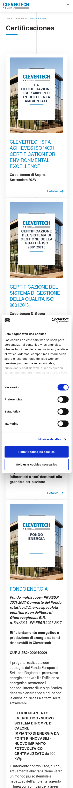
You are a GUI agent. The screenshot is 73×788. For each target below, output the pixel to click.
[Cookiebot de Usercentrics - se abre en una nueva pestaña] (52, 320)
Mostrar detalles (49, 439)
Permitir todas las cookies (36, 451)
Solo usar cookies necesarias (36, 464)
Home (10, 19)
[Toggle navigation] (68, 5)
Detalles (56, 191)
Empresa (21, 19)
